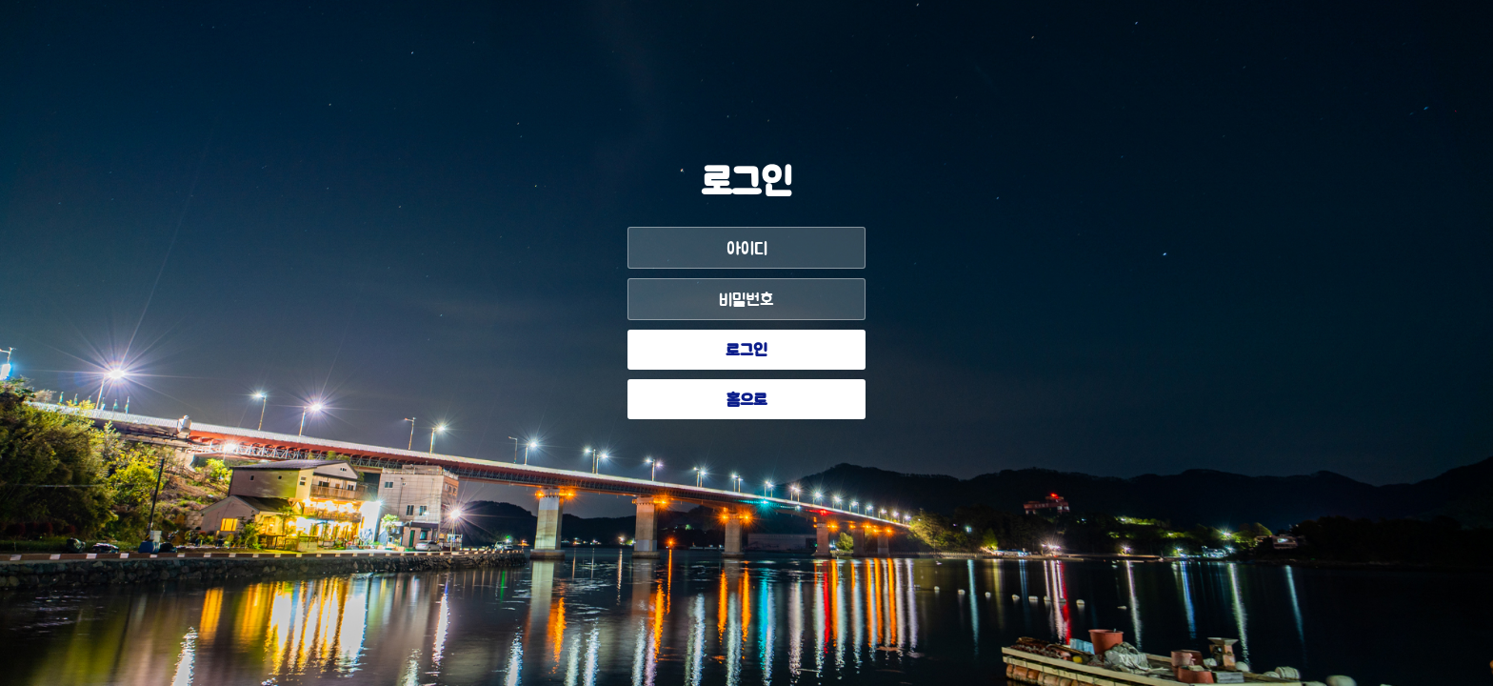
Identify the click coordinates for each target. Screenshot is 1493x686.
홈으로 (747, 401)
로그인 (746, 351)
